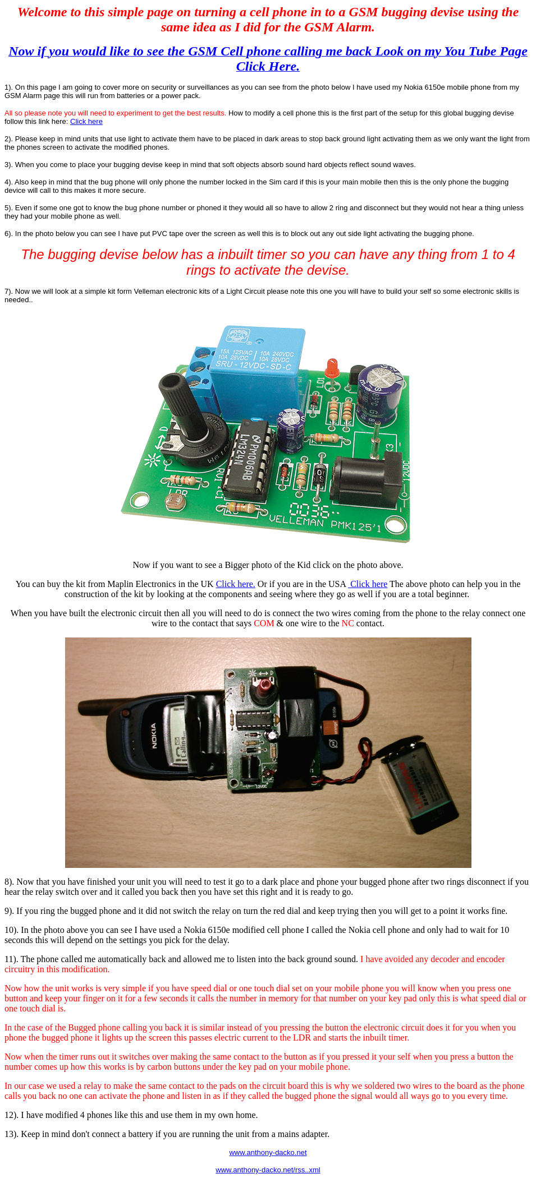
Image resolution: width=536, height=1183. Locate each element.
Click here (86, 121)
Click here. (235, 584)
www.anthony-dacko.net (267, 1152)
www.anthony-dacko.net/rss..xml (268, 1170)
